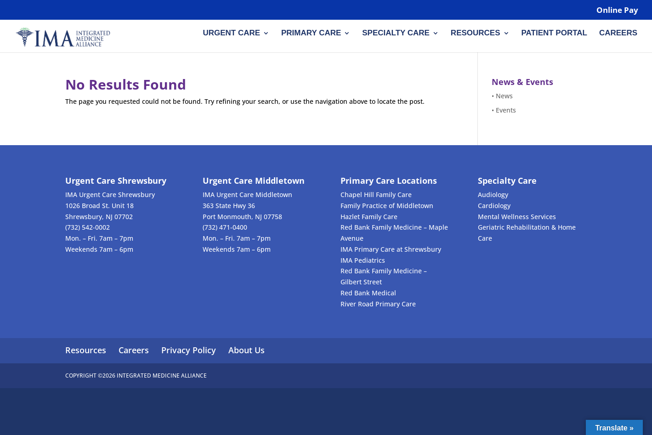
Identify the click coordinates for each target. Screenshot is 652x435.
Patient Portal (554, 33)
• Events (504, 110)
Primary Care (311, 33)
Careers (618, 33)
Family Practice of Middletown (386, 205)
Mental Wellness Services (517, 216)
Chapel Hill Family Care (376, 194)
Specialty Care (396, 33)
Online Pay (617, 10)
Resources (475, 33)
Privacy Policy (188, 350)
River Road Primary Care (378, 303)
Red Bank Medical (368, 292)
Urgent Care (231, 33)
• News (502, 95)
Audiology (493, 194)
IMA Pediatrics (362, 260)
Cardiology (494, 205)
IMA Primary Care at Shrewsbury (390, 249)
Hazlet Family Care (368, 216)
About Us (246, 350)
